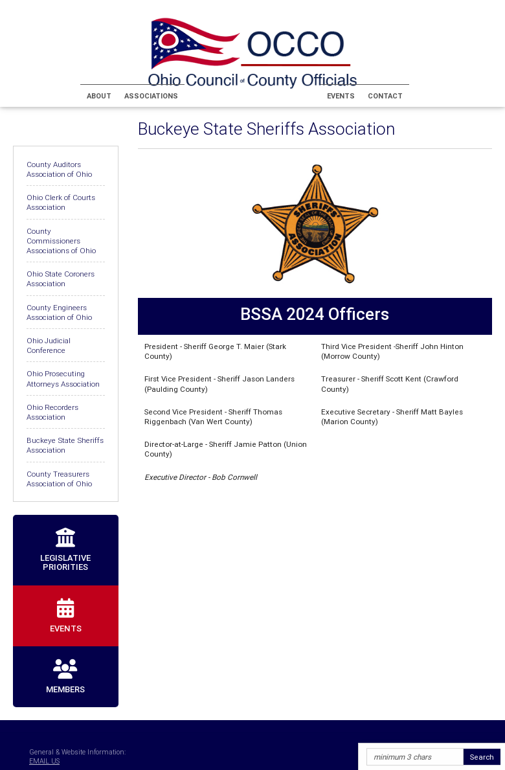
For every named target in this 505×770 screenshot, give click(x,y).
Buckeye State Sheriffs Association (65, 445)
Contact (385, 95)
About (99, 95)
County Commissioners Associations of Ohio (61, 240)
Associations (151, 95)
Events (341, 95)
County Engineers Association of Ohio (59, 312)
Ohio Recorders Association (52, 412)
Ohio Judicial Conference (49, 345)
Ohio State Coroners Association (61, 278)
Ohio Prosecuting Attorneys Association (63, 378)
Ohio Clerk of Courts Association (61, 202)
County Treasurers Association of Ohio (59, 478)
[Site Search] (415, 757)
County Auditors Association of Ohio (59, 169)
